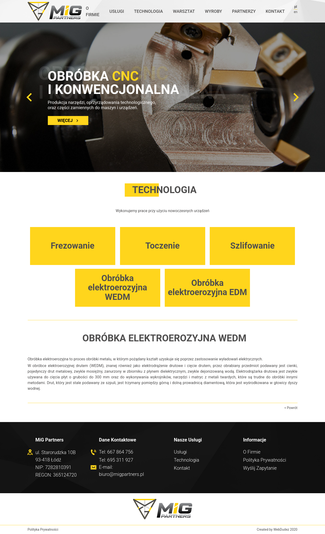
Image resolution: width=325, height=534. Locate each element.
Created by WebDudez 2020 (277, 529)
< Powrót (290, 408)
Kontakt (275, 11)
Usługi (116, 11)
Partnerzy (244, 11)
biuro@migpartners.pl (121, 474)
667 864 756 (120, 452)
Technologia (148, 11)
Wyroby (213, 11)
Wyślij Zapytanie (260, 468)
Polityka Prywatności (264, 460)
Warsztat (184, 11)
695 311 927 (120, 460)
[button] (29, 97)
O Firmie (92, 11)
